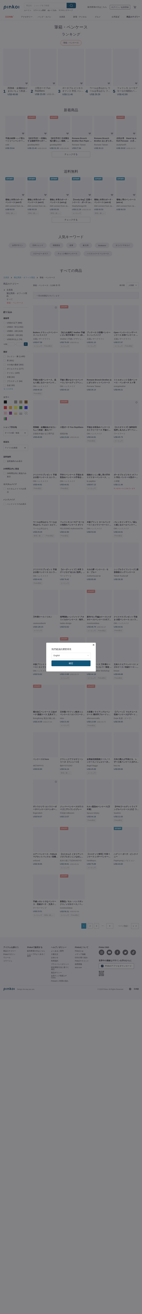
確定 (71, 663)
